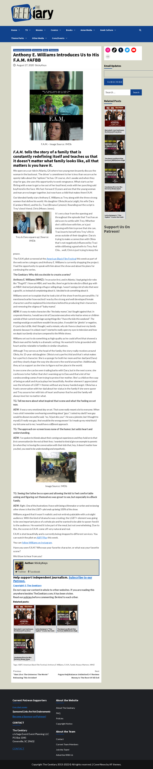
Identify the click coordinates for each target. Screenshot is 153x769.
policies (27, 597)
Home (16, 30)
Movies (41, 30)
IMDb (68, 144)
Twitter (20, 571)
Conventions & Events (22, 50)
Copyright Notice (64, 723)
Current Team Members (67, 744)
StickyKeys (41, 65)
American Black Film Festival (61, 258)
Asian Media (88, 30)
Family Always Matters (79, 665)
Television (54, 50)
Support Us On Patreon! (117, 229)
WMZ (92, 665)
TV (28, 30)
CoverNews (99, 764)
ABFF (20, 665)
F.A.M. (66, 665)
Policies (59, 718)
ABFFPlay (42, 537)
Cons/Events (60, 38)
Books (71, 30)
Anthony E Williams (55, 665)
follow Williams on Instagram (37, 542)
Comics (56, 30)
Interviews (37, 50)
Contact (60, 739)
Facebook (34, 571)
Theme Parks (19, 38)
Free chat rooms (20, 707)
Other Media (40, 38)
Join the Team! (62, 749)
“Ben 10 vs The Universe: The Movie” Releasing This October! (34, 674)
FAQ (58, 713)
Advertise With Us (64, 755)
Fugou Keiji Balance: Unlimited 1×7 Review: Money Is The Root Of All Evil (77, 674)
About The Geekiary (65, 708)
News (45, 50)
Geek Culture (108, 30)
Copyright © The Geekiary (27, 585)
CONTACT (18, 748)
